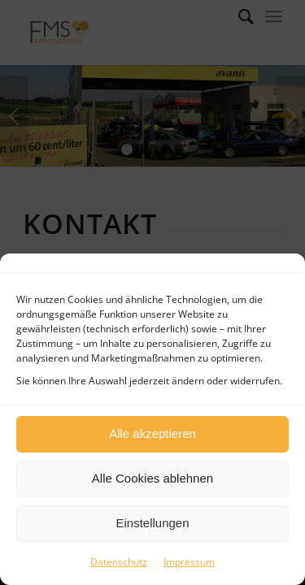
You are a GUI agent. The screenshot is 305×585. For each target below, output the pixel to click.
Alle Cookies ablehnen (152, 478)
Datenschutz (118, 562)
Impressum (189, 562)
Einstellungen (152, 523)
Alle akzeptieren (152, 433)
